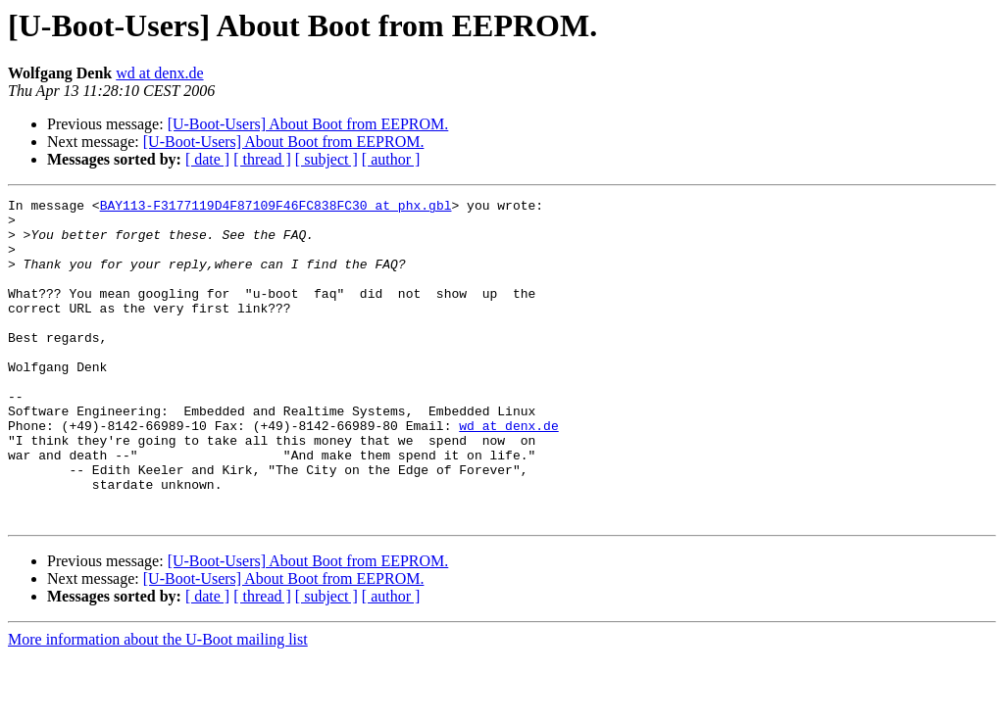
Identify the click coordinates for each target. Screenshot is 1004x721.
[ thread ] (262, 159)
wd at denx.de (159, 73)
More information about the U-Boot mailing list (158, 704)
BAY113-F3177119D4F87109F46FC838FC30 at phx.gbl (276, 207)
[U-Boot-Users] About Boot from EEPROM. (308, 124)
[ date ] (207, 159)
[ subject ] (326, 159)
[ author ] (391, 159)
